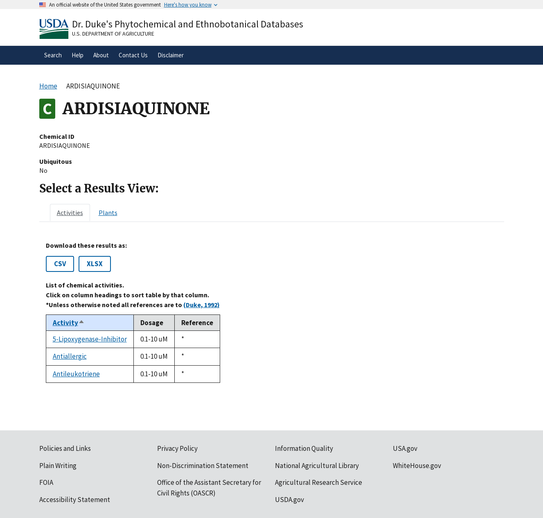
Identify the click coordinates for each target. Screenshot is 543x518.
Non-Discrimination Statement (202, 465)
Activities (70, 212)
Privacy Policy (177, 448)
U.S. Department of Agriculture (113, 33)
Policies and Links (65, 448)
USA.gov (405, 448)
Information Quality (304, 448)
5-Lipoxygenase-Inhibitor (90, 339)
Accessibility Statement (74, 499)
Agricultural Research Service (318, 482)
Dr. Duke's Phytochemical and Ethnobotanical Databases (187, 24)
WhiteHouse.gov (417, 465)
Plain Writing (58, 465)
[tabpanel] (272, 312)
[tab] (70, 212)
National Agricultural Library (317, 465)
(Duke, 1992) (201, 305)
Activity (69, 322)
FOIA (46, 482)
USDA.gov (289, 499)
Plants (108, 212)
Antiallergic (70, 356)
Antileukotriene (76, 373)
